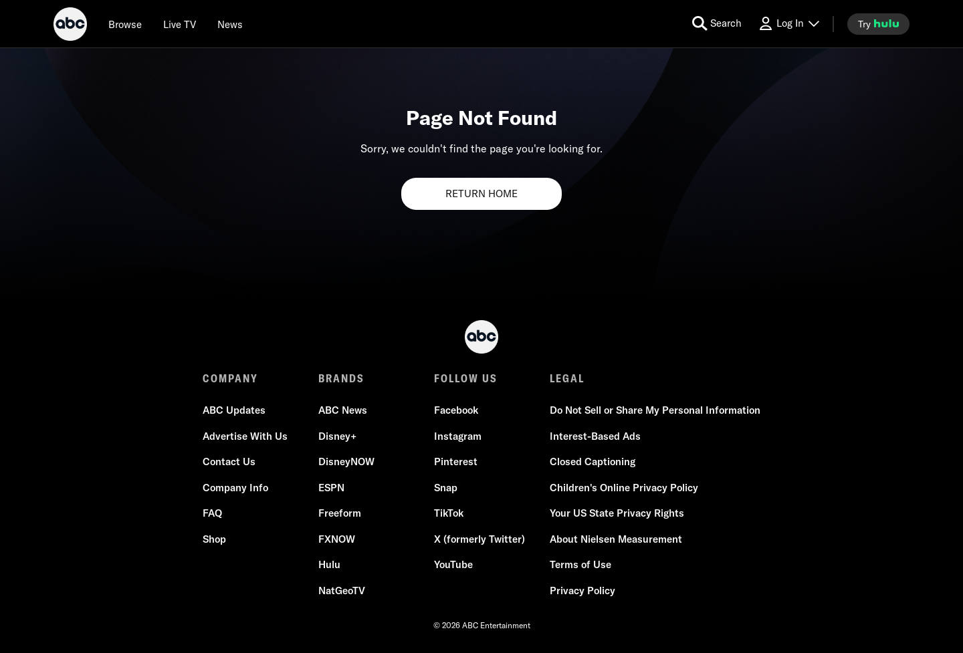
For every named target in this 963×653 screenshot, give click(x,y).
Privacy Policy (582, 590)
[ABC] (70, 26)
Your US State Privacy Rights (617, 513)
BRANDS (341, 378)
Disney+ (337, 436)
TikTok (448, 513)
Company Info (235, 487)
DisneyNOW (346, 461)
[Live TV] (179, 24)
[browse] (125, 24)
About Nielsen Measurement (616, 539)
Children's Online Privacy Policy (624, 487)
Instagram (457, 436)
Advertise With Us (245, 436)
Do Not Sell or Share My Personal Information (655, 410)
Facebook (456, 410)
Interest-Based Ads (595, 436)
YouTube (453, 564)
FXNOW (336, 539)
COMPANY (230, 378)
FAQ (212, 513)
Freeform (339, 513)
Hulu (329, 564)
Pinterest (455, 461)
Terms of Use (580, 564)
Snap (445, 487)
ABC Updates (234, 410)
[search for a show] (717, 24)
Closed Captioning (592, 461)
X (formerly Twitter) (479, 539)
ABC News (342, 410)
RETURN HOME (481, 193)
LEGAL (567, 378)
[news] (230, 24)
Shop (214, 539)
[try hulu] (878, 24)
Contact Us (229, 461)
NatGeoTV (341, 590)
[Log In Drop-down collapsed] (788, 23)
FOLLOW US (466, 378)
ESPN (331, 487)
